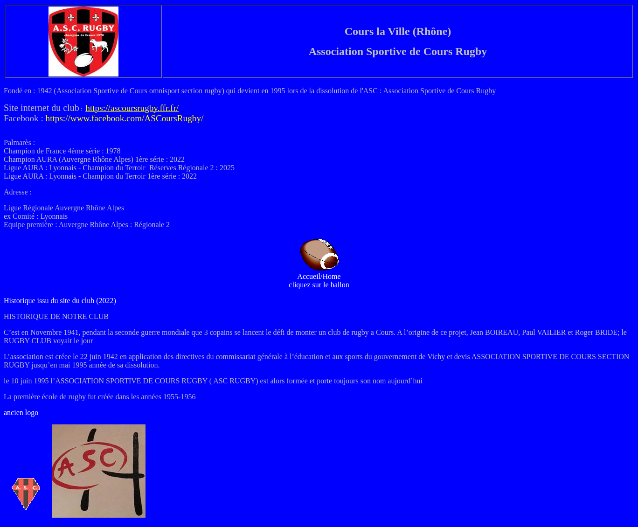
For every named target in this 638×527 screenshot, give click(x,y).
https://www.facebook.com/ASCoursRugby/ (125, 118)
